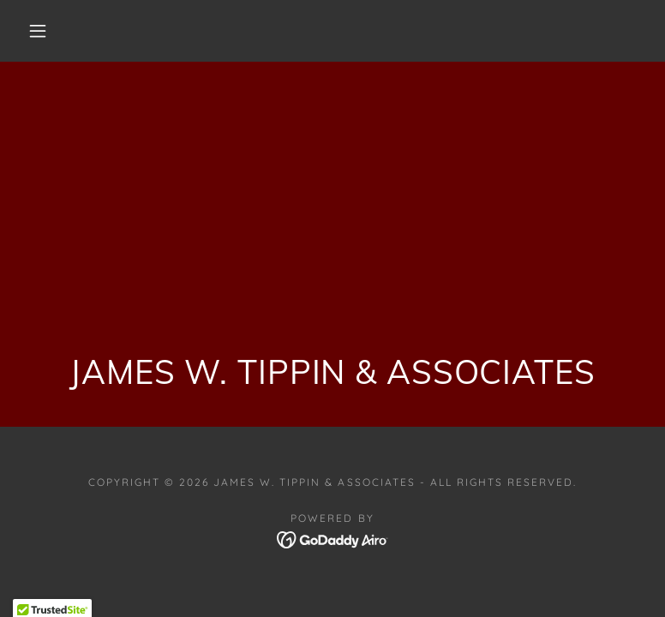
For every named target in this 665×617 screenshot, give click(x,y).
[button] (38, 31)
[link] (333, 538)
